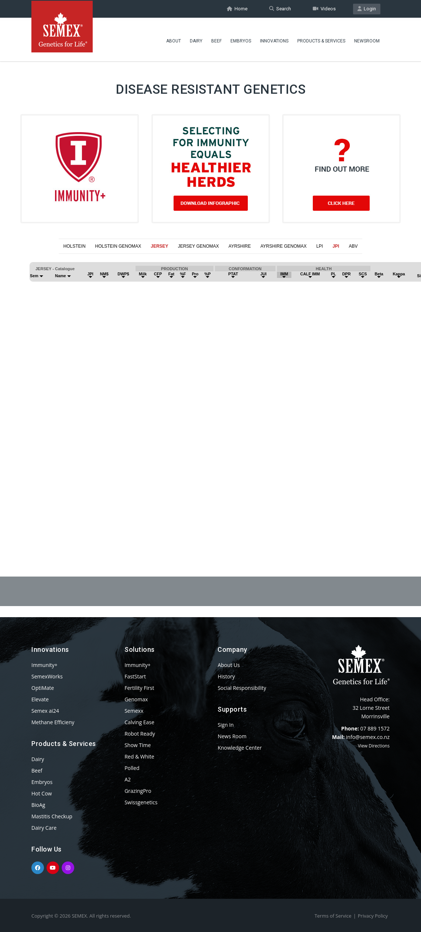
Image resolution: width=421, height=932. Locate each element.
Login (366, 8)
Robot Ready (139, 733)
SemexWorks (47, 676)
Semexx (133, 710)
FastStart (135, 676)
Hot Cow (41, 793)
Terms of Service (333, 915)
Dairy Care (44, 827)
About (173, 38)
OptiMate (42, 687)
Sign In (226, 724)
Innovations (274, 38)
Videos (324, 8)
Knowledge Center (239, 747)
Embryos (240, 38)
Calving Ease (139, 722)
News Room (232, 736)
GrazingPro (137, 790)
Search (280, 8)
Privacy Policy (373, 915)
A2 (127, 779)
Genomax (136, 699)
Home (237, 8)
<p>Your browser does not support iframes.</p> (210, 397)
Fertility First (139, 687)
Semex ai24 (45, 710)
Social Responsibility (242, 687)
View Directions (374, 746)
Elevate (40, 699)
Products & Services (321, 38)
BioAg (38, 804)
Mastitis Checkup (51, 816)
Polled (131, 767)
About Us (229, 664)
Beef (216, 38)
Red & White (139, 756)
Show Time (137, 745)
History (226, 676)
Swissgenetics (140, 802)
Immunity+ (44, 664)
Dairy (196, 38)
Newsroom (367, 38)
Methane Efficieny (52, 722)
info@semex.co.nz (368, 736)
